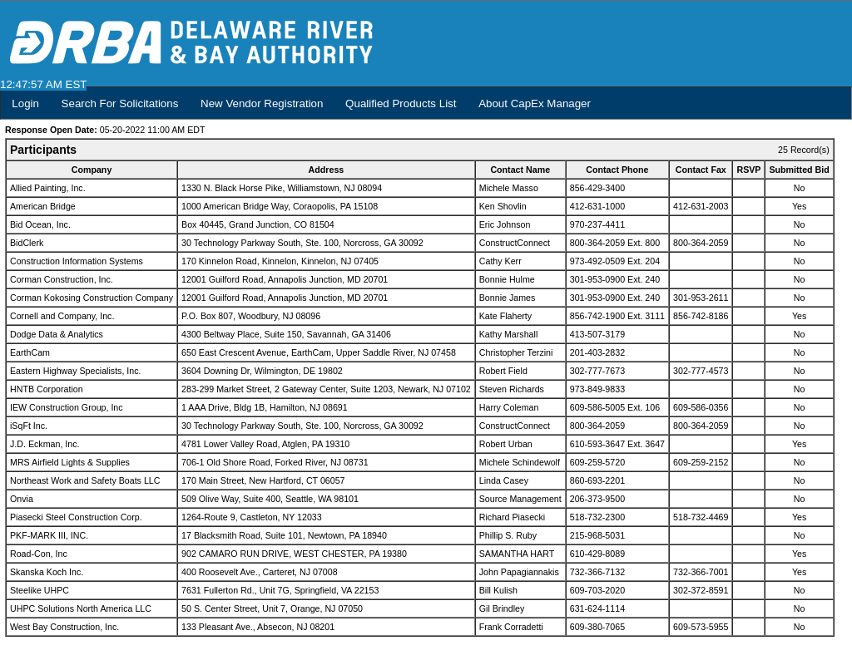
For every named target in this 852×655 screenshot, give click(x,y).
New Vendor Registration (262, 103)
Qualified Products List (400, 103)
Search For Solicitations (120, 103)
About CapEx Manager (534, 103)
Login (25, 103)
